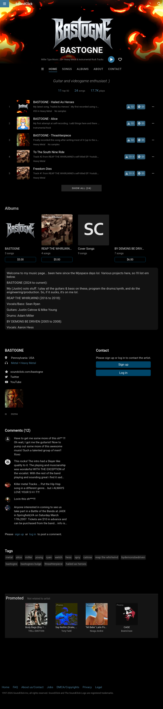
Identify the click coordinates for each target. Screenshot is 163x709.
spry (77, 557)
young (39, 557)
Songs (67, 69)
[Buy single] (130, 106)
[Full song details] (153, 106)
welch (58, 557)
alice (19, 557)
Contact (115, 69)
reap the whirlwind (106, 557)
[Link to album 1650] (93, 234)
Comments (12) (18, 430)
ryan (49, 557)
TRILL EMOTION (36, 631)
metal (9, 557)
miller (28, 557)
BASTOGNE (14, 350)
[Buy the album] (141, 106)
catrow (88, 557)
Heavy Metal (39, 144)
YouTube (15, 382)
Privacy (87, 687)
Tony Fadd (66, 631)
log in (32, 534)
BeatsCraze (126, 631)
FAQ (15, 687)
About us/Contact (32, 687)
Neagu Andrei (96, 631)
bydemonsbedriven (133, 557)
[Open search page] (159, 3)
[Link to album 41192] (20, 238)
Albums (83, 69)
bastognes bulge (31, 564)
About (98, 69)
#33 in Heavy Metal (42, 111)
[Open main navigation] (4, 3)
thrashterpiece (53, 564)
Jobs (50, 687)
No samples (60, 111)
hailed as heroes (76, 564)
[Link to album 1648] (57, 238)
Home (53, 69)
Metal (14, 363)
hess (69, 557)
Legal (98, 687)
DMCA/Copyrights (68, 687)
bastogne (11, 564)
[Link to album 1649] (130, 238)
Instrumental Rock (42, 128)
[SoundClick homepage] (24, 3)
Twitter (14, 377)
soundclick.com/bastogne (26, 371)
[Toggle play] (9, 106)
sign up (19, 534)
